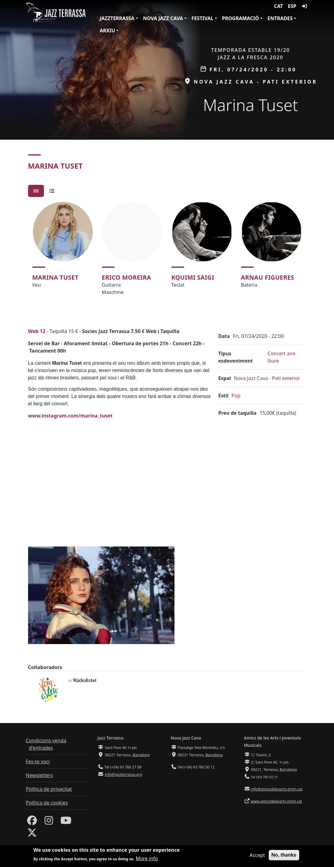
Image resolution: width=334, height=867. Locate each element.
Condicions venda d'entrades (46, 744)
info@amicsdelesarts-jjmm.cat (276, 789)
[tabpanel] (167, 251)
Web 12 (36, 331)
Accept (257, 855)
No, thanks (283, 855)
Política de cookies (47, 802)
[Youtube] (66, 822)
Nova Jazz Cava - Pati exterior (267, 378)
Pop (236, 395)
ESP (292, 6)
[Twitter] (32, 834)
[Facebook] (32, 822)
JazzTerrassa (117, 18)
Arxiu (107, 30)
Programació (240, 18)
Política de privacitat (49, 789)
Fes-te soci (38, 761)
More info (147, 858)
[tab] (36, 191)
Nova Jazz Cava (163, 18)
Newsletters (39, 775)
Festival (203, 18)
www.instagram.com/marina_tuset (70, 415)
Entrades (280, 18)
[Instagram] (49, 822)
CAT (278, 6)
